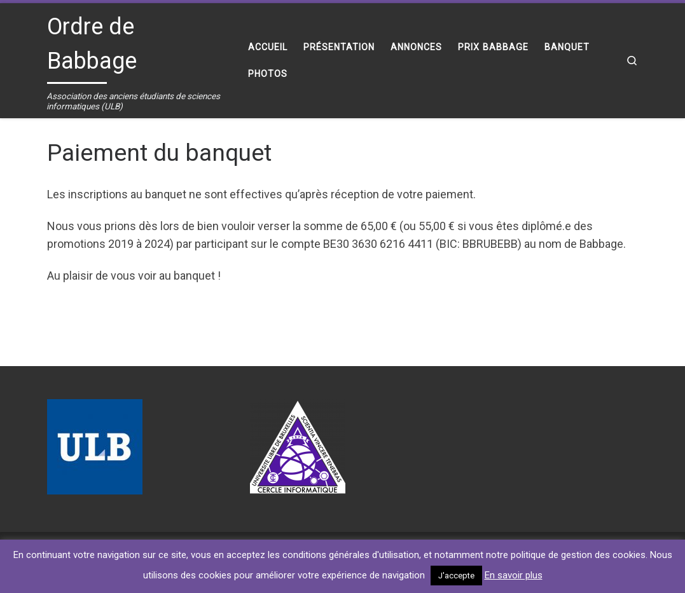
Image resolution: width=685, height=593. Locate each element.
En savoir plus (514, 575)
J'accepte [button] (456, 575)
